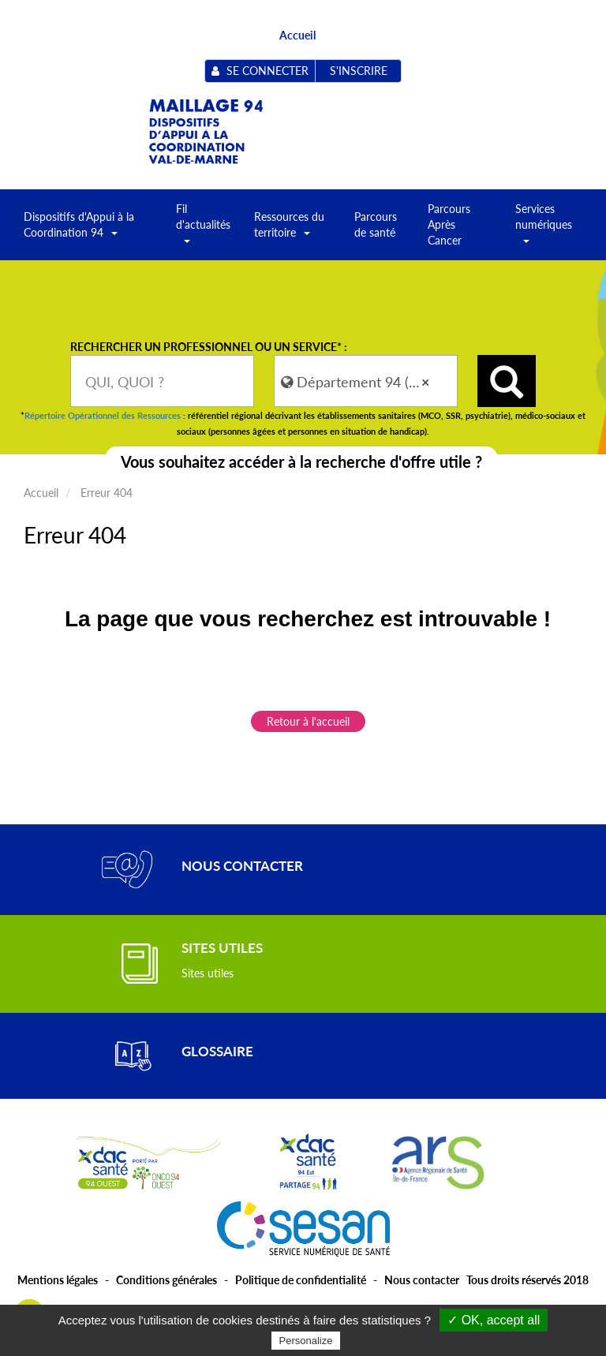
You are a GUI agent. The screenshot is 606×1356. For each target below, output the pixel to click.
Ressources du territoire (289, 229)
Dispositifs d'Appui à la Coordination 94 (79, 229)
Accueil (297, 35)
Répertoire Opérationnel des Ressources (102, 415)
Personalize (306, 1341)
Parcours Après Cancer (449, 224)
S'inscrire (358, 70)
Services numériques (543, 229)
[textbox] (162, 381)
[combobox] (162, 381)
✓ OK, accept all (493, 1320)
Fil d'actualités (203, 229)
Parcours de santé (375, 224)
